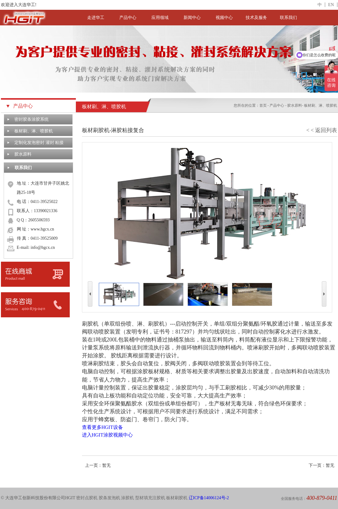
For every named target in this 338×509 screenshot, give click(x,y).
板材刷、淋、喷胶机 (33, 131)
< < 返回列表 (321, 130)
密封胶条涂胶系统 (31, 119)
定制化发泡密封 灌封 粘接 (39, 142)
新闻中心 (192, 17)
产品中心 (127, 17)
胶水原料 (23, 154)
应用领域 (160, 17)
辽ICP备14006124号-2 (209, 498)
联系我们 (288, 17)
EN (331, 4)
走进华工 (95, 17)
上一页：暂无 (98, 465)
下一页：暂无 (321, 465)
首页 (263, 105)
